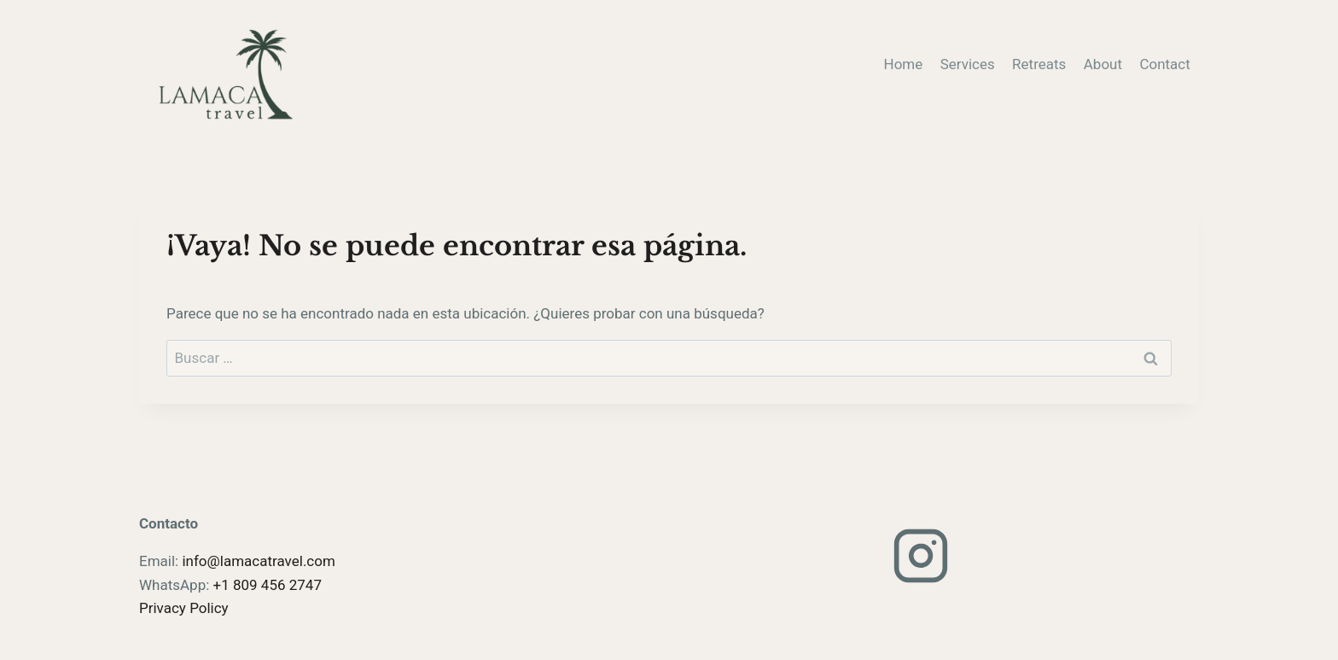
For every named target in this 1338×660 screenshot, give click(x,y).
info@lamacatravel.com (258, 560)
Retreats (1039, 64)
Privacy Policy (184, 607)
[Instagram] (921, 556)
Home (903, 64)
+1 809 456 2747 (267, 584)
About (1103, 64)
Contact (1164, 64)
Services (967, 64)
